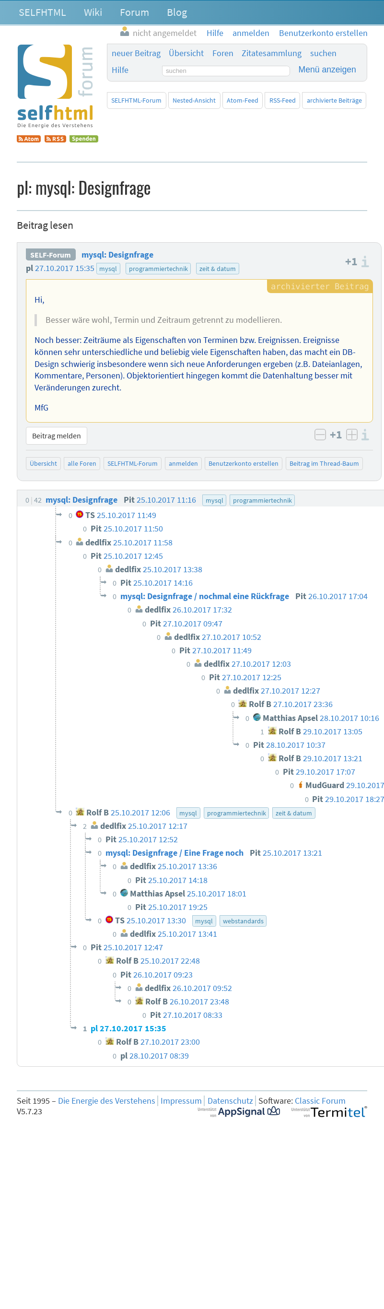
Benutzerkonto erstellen (244, 463)
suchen (323, 53)
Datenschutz (230, 1101)
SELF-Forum (50, 254)
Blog (177, 12)
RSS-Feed (282, 100)
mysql (108, 268)
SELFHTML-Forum (136, 100)
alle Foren (82, 463)
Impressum (181, 1101)
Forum (134, 12)
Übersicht (186, 53)
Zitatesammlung (272, 53)
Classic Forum (320, 1101)
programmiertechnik (158, 268)
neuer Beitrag (136, 53)
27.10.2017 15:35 (64, 268)
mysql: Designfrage (117, 254)
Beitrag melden (56, 435)
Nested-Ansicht (194, 100)
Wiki (93, 12)
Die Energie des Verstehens (106, 1101)
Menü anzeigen (327, 69)
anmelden (183, 463)
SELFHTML (42, 12)
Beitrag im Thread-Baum (324, 463)
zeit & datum (217, 268)
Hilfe (120, 70)
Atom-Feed (242, 100)
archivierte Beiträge (334, 100)
